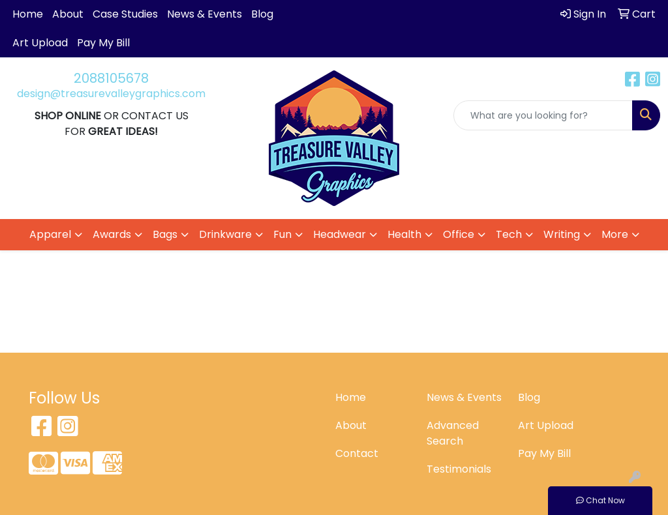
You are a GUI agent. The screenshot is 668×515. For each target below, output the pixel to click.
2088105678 (111, 78)
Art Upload (40, 42)
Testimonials (459, 469)
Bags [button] (165, 234)
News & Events (204, 14)
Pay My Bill (103, 42)
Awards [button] (112, 234)
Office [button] (458, 234)
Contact (356, 453)
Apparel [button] (50, 234)
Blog (262, 14)
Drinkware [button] (225, 234)
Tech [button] (509, 234)
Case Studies (125, 14)
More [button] (614, 234)
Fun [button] (282, 234)
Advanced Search (453, 433)
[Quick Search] (543, 115)
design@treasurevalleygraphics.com (111, 93)
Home (27, 14)
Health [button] (404, 234)
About (68, 14)
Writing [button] (561, 234)
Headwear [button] (339, 234)
